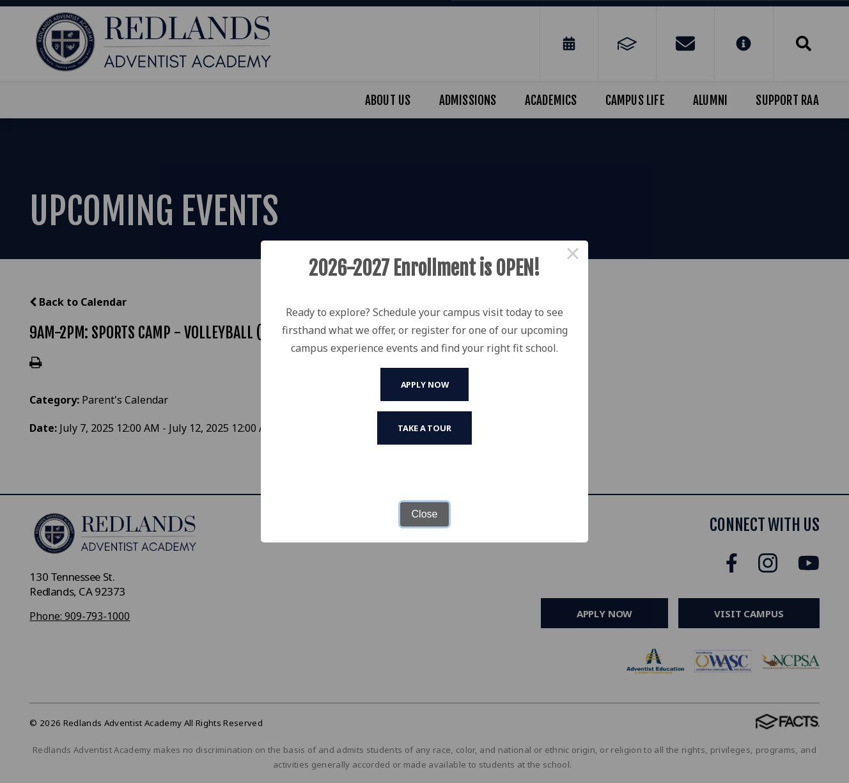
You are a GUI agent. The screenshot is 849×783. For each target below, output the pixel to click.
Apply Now (425, 384)
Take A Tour (424, 428)
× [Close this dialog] (572, 256)
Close (425, 514)
